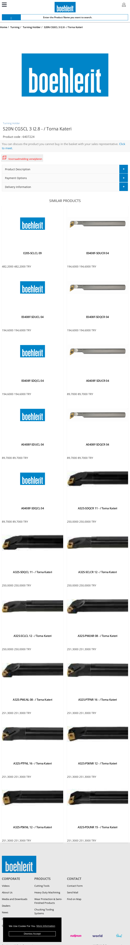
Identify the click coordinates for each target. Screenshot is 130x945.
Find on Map (74, 899)
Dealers (6, 905)
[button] (65, 169)
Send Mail (72, 892)
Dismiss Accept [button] (32, 933)
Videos (6, 885)
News (5, 912)
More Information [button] (45, 925)
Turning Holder (11, 123)
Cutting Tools (41, 885)
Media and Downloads (14, 899)
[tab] (65, 169)
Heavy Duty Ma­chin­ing (47, 892)
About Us (7, 892)
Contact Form (75, 885)
